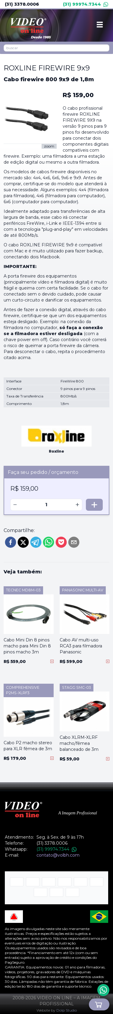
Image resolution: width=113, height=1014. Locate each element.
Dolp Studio (66, 1010)
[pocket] (61, 542)
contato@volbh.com (58, 855)
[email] (74, 542)
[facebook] (10, 542)
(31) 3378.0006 (22, 4)
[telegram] (36, 542)
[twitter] (23, 542)
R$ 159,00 (78, 95)
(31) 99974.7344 (85, 4)
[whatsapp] (48, 542)
